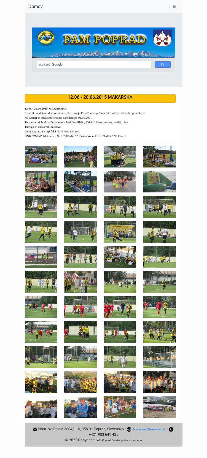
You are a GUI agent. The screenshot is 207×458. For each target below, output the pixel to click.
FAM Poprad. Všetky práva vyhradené (119, 440)
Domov (35, 6)
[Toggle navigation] (174, 6)
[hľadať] (93, 64)
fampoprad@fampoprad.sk (149, 429)
